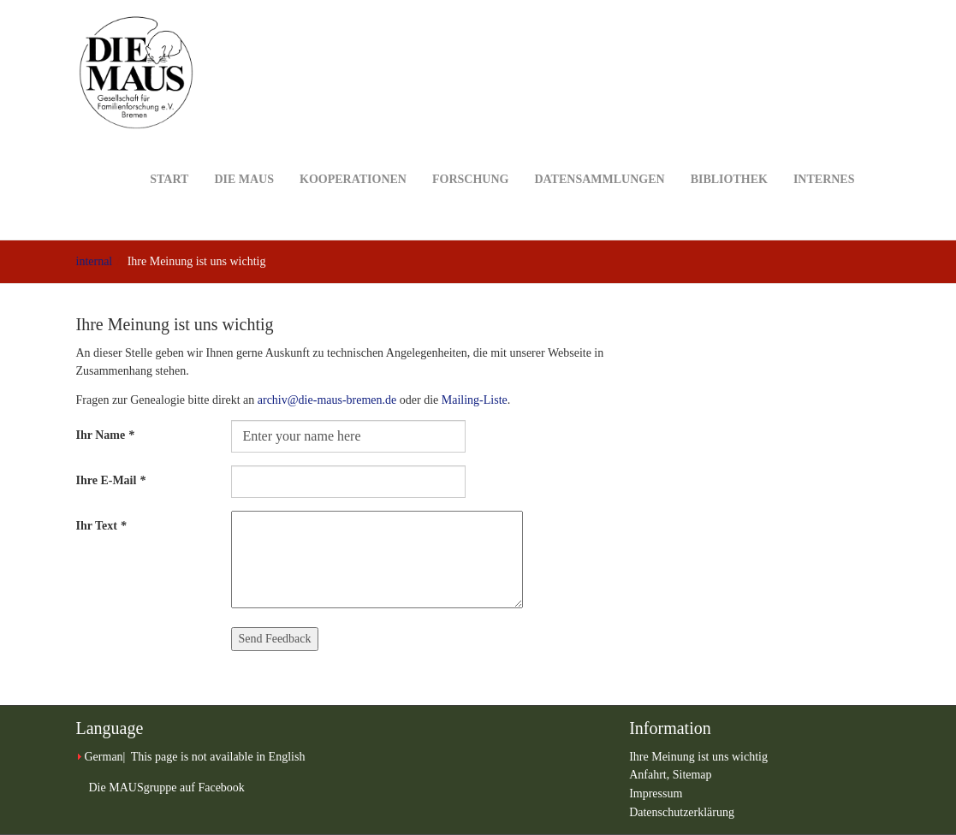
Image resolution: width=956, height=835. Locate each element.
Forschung (470, 153)
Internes (824, 153)
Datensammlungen (599, 153)
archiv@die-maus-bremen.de (327, 400)
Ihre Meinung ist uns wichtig (698, 756)
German (104, 756)
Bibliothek (729, 153)
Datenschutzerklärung (681, 812)
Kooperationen (353, 153)
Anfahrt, (651, 774)
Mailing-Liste (475, 400)
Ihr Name (105, 435)
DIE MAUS (244, 153)
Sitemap (692, 774)
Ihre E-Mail (110, 480)
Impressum (655, 793)
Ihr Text (101, 525)
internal (94, 261)
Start (169, 153)
